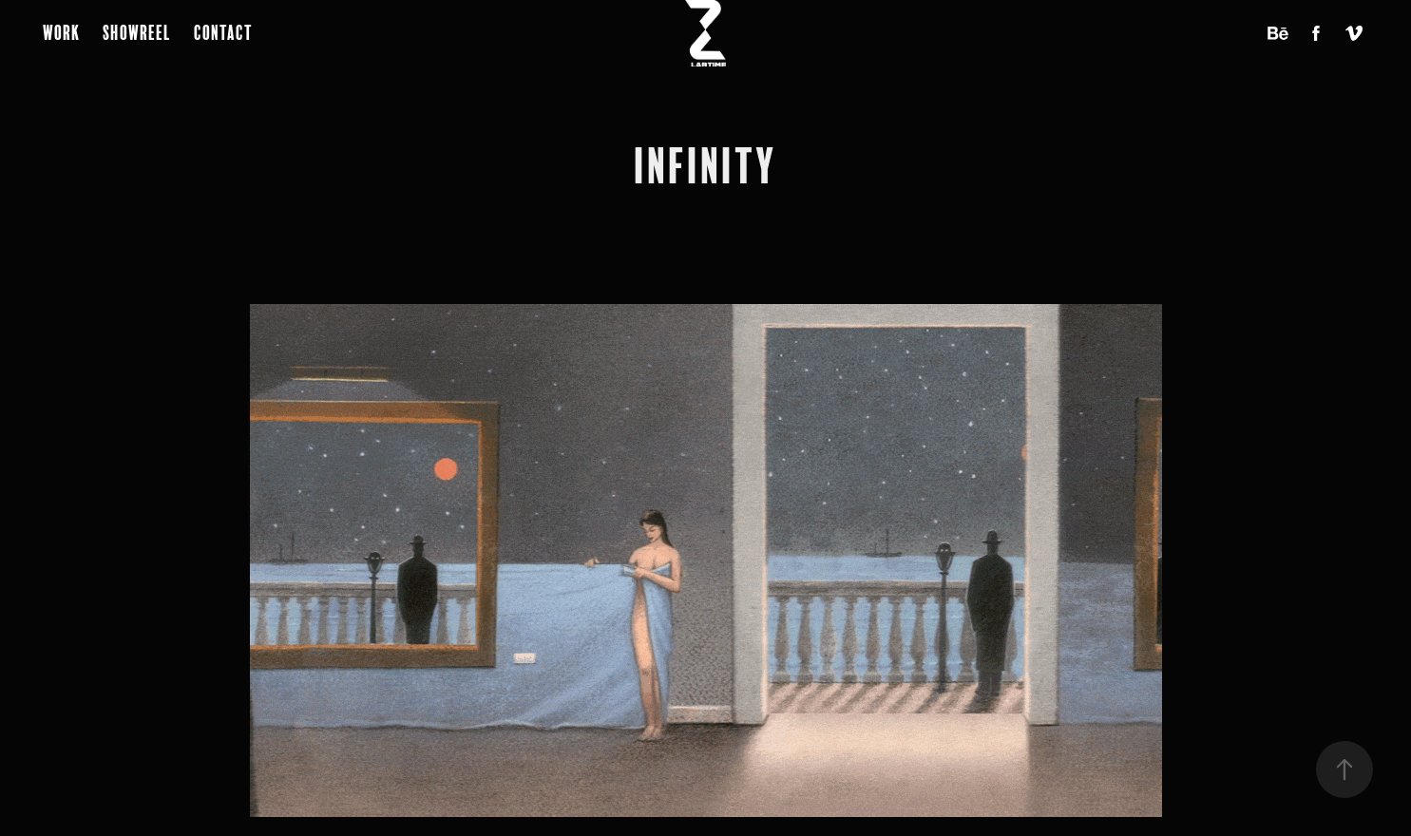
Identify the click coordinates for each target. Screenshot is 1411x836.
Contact (223, 33)
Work (61, 33)
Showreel (137, 33)
